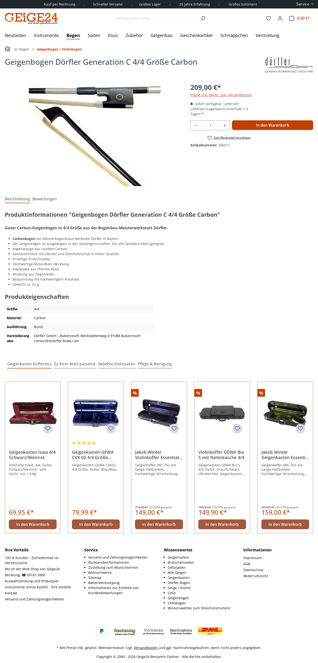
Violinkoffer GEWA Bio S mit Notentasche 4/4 (221, 454)
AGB (246, 564)
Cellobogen (177, 603)
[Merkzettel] (268, 18)
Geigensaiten (178, 557)
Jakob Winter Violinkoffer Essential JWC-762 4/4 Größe (157, 454)
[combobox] (154, 18)
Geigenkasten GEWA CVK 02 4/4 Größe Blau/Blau (93, 454)
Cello (172, 593)
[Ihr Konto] (280, 18)
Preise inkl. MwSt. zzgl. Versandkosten (221, 95)
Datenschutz (253, 570)
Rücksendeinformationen (108, 562)
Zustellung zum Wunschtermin (113, 567)
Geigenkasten (179, 577)
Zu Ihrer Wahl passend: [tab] (75, 364)
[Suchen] (203, 18)
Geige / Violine (179, 587)
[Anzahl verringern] (195, 125)
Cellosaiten (177, 567)
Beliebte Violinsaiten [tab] (116, 364)
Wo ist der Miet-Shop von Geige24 (32, 569)
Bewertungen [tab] (44, 199)
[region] (93, 134)
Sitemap (94, 577)
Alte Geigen (177, 572)
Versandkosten (146, 647)
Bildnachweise (100, 572)
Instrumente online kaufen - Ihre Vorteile (38, 587)
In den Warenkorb (272, 125)
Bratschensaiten (181, 562)
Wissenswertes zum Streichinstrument (199, 608)
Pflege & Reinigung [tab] (155, 364)
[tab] (17, 199)
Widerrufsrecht (255, 576)
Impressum (252, 557)
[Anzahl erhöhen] (225, 125)
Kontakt (11, 593)
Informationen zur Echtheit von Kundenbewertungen (113, 590)
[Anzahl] (210, 125)
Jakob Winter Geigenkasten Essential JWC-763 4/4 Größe (285, 454)
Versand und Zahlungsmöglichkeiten (34, 599)
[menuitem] (121, 557)
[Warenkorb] (299, 18)
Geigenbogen (178, 598)
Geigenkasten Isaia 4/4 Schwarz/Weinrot (32, 454)
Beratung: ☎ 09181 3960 (25, 575)
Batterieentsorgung (104, 582)
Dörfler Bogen (179, 582)
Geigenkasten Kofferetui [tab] (29, 364)
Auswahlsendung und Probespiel (31, 581)
